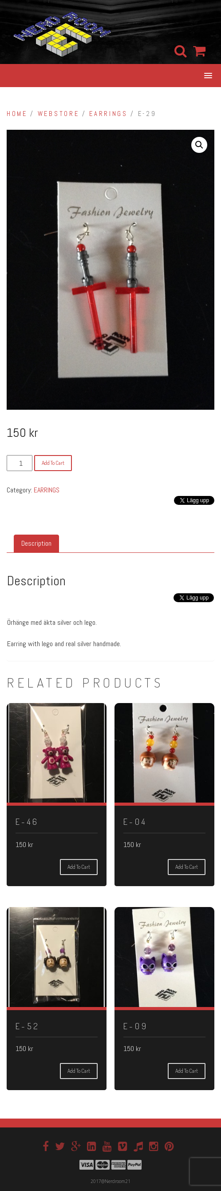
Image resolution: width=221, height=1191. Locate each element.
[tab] (36, 544)
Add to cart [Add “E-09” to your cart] (186, 1070)
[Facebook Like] (166, 605)
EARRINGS (108, 114)
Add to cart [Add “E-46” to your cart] (78, 866)
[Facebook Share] (169, 605)
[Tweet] (172, 600)
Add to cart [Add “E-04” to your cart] (186, 866)
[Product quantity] (19, 463)
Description (36, 543)
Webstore (58, 114)
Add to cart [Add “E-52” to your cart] (78, 1070)
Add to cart (53, 463)
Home (17, 114)
